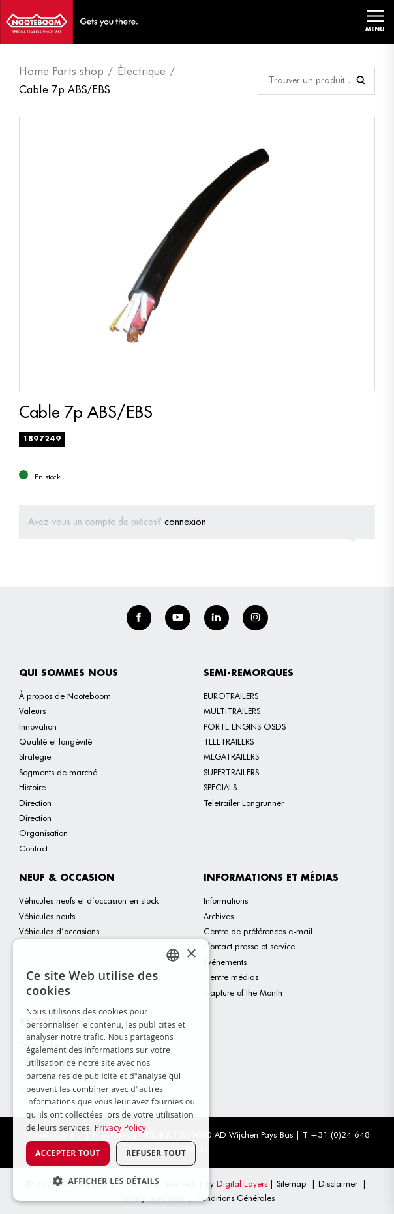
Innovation (38, 726)
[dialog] (111, 1070)
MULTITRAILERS (232, 710)
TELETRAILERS (229, 741)
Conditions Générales (235, 1197)
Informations (226, 900)
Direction (35, 802)
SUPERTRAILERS (231, 772)
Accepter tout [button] (67, 1153)
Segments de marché (58, 772)
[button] (111, 1181)
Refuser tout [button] (156, 1153)
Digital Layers (242, 1183)
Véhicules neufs (47, 916)
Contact (33, 848)
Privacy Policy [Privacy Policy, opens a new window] (120, 1127)
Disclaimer (337, 1183)
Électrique (141, 71)
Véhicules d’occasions (59, 931)
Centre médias (231, 976)
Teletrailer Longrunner (244, 802)
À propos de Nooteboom (65, 695)
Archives (219, 916)
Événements (225, 961)
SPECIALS (220, 787)
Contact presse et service (249, 946)
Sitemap (292, 1183)
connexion (185, 521)
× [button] (191, 954)
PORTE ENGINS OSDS (245, 726)
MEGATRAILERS (231, 756)
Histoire (32, 787)
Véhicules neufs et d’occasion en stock (89, 900)
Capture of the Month (243, 992)
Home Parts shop (61, 71)
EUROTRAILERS (231, 695)
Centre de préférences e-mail (258, 931)
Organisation (43, 832)
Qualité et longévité (55, 741)
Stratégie (35, 756)
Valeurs (32, 710)
